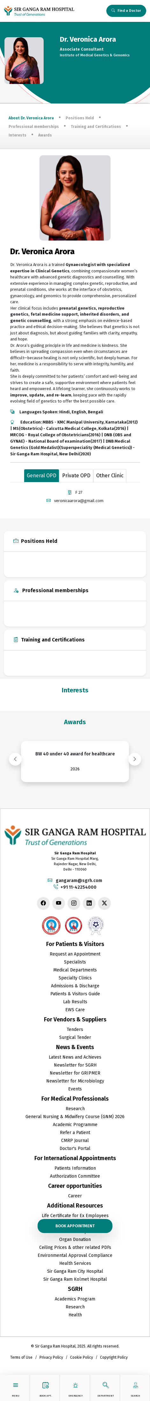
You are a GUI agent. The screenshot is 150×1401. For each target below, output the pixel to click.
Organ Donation (75, 1239)
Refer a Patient (75, 1132)
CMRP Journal (75, 1140)
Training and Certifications (96, 126)
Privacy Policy (51, 1357)
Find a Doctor (126, 11)
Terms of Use (21, 1357)
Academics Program (75, 1299)
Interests (17, 135)
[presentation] (15, 759)
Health (75, 1315)
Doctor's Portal (75, 1148)
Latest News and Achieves (75, 1057)
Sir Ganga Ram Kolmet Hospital (75, 1279)
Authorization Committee (75, 1176)
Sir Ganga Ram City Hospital (75, 1271)
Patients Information (75, 1168)
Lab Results (75, 1002)
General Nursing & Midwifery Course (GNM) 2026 (75, 1116)
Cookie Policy (81, 1357)
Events (75, 1089)
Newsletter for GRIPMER (75, 1073)
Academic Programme (75, 1124)
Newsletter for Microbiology (75, 1081)
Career (75, 1196)
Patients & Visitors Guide (75, 994)
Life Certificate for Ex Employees (75, 1215)
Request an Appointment (75, 954)
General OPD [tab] (41, 476)
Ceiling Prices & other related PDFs (75, 1247)
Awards (45, 135)
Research (75, 1108)
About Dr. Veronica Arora (31, 118)
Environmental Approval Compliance (75, 1255)
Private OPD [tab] (76, 476)
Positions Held (80, 118)
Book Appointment (75, 1225)
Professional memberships (34, 126)
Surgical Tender (75, 1037)
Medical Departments (75, 970)
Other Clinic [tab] (110, 476)
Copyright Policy (114, 1357)
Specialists (75, 962)
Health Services (75, 1263)
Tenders (75, 1029)
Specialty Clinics (75, 978)
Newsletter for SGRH (75, 1065)
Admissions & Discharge (75, 986)
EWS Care (75, 1009)
